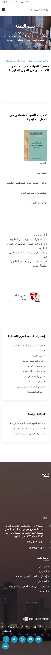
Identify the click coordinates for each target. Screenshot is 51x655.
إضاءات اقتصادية (35, 392)
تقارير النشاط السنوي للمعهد (30, 387)
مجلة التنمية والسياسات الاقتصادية (27, 345)
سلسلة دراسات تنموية (33, 371)
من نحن (43, 566)
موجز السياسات (36, 381)
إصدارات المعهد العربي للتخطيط (28, 434)
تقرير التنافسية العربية (33, 361)
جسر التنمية (37, 356)
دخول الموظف (19, 2)
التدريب (43, 571)
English (4, 2)
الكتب (40, 350)
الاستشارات (41, 581)
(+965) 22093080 (35, 542)
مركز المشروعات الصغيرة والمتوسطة (28, 586)
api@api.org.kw (36, 547)
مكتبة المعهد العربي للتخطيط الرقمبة (26, 423)
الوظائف (42, 591)
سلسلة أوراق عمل (35, 366)
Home (35, 32)
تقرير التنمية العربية (34, 376)
